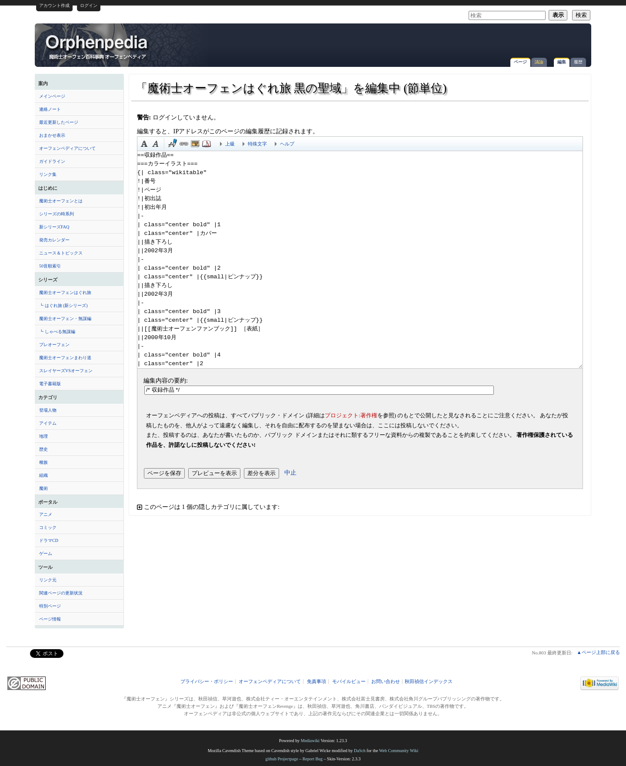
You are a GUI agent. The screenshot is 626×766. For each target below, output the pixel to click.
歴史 (43, 449)
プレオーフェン (54, 344)
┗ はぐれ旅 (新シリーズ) (63, 305)
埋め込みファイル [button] (195, 143)
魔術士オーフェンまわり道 (65, 357)
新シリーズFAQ (54, 227)
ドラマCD (48, 540)
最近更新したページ (58, 122)
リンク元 (48, 580)
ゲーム (45, 553)
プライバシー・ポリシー (206, 681)
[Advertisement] (485, 41)
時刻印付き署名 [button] (172, 143)
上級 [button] (230, 143)
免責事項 (316, 681)
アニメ (45, 514)
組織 (43, 475)
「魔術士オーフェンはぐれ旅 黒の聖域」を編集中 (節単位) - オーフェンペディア (97, 46)
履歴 (578, 61)
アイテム (48, 423)
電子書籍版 (50, 383)
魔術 (43, 488)
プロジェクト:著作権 (351, 415)
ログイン (88, 5)
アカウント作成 (54, 5)
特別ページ (50, 606)
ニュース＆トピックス (61, 253)
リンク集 (48, 174)
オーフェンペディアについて (67, 148)
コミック (48, 527)
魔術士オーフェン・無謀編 (65, 318)
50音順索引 (50, 266)
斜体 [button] (155, 143)
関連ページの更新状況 (61, 593)
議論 (539, 61)
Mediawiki (310, 740)
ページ (520, 61)
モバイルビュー (349, 681)
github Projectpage (281, 758)
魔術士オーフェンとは (61, 200)
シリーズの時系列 (56, 213)
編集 (561, 61)
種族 (43, 462)
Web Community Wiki (398, 750)
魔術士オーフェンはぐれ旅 (65, 292)
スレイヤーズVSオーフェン (66, 370)
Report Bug (313, 758)
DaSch (360, 750)
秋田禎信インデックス (429, 681)
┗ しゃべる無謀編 (57, 331)
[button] (360, 507)
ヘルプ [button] (287, 143)
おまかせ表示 (52, 135)
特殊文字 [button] (257, 143)
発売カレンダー (54, 240)
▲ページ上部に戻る (598, 652)
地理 (43, 436)
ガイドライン (52, 161)
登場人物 (48, 410)
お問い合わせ (385, 681)
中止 (290, 472)
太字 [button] (144, 143)
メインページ (52, 96)
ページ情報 (50, 619)
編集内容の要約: (165, 380)
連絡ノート (50, 109)
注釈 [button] (206, 143)
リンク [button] (184, 143)
